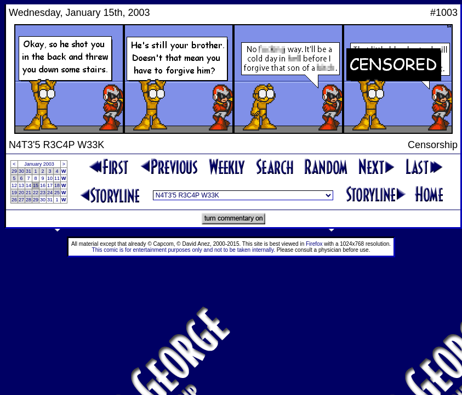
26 (14, 199)
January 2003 (39, 164)
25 (57, 192)
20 (21, 192)
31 (28, 171)
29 (14, 171)
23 (42, 192)
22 (35, 192)
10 (50, 178)
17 (50, 185)
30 (21, 171)
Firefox (314, 244)
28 (28, 199)
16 (42, 185)
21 (28, 192)
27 (21, 199)
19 (14, 192)
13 (21, 185)
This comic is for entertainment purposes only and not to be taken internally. (183, 250)
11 (57, 178)
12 (14, 185)
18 (57, 185)
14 (28, 185)
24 (50, 192)
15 (35, 185)
